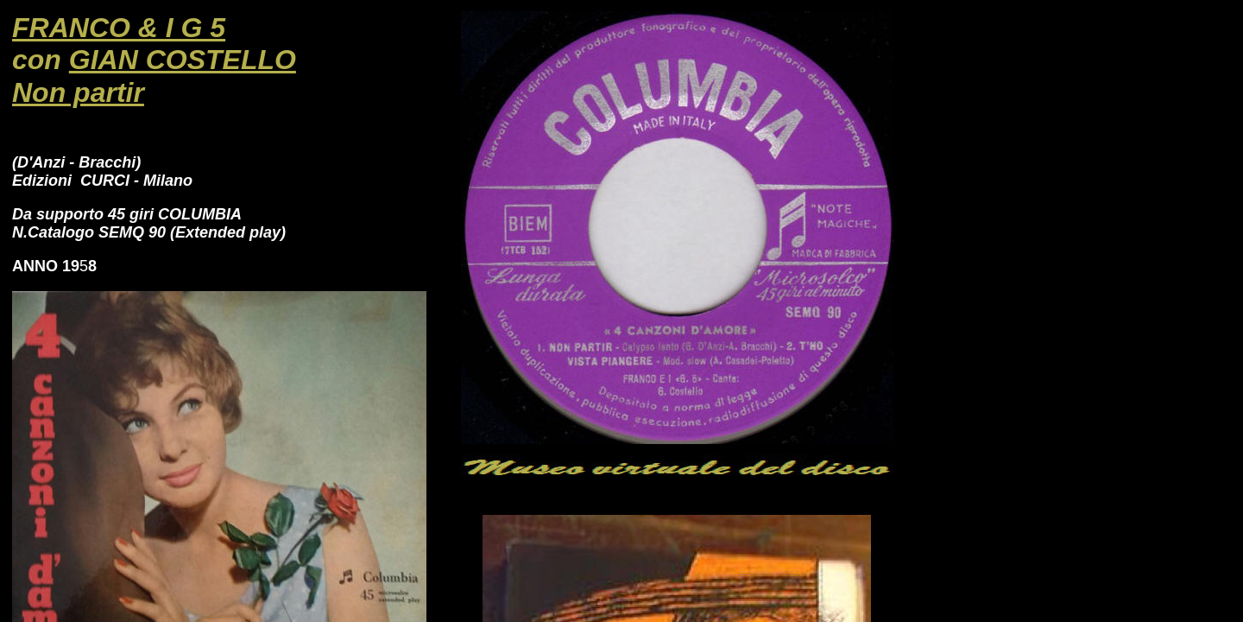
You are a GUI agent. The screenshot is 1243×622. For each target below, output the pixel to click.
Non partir (78, 92)
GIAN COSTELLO (182, 59)
